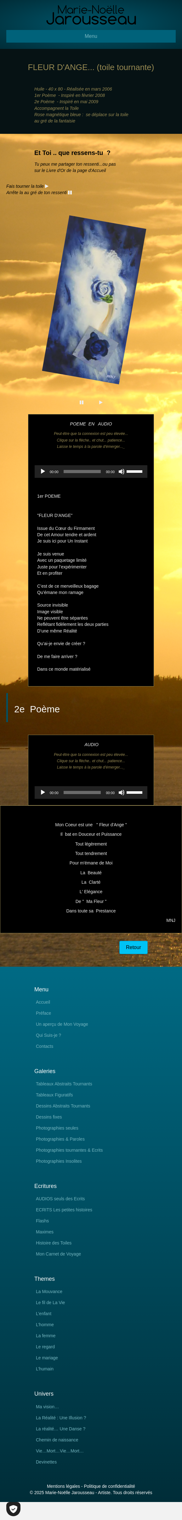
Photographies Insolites (59, 1161)
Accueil (43, 1002)
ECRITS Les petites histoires (64, 1210)
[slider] (82, 471)
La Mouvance (49, 1291)
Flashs (42, 1221)
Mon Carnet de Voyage (58, 1254)
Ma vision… (47, 1406)
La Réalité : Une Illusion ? (61, 1418)
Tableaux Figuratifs (54, 1095)
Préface (43, 1013)
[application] (91, 471)
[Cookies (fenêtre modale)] (13, 1509)
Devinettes (46, 1462)
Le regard (45, 1347)
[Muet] (121, 471)
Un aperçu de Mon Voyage (62, 1024)
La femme (45, 1335)
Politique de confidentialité (109, 1486)
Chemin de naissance (57, 1440)
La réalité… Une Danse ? (60, 1429)
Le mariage (47, 1358)
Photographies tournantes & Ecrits (69, 1150)
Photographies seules (57, 1128)
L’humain (45, 1369)
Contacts (44, 1046)
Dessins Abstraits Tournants (63, 1106)
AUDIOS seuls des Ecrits (60, 1198)
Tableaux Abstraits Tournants (64, 1084)
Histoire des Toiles (53, 1243)
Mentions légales (63, 1486)
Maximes (45, 1232)
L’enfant (43, 1313)
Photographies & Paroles (60, 1139)
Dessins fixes (49, 1117)
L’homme (45, 1324)
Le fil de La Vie (50, 1302)
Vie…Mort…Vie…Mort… (60, 1451)
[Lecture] (43, 471)
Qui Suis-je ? (48, 1035)
